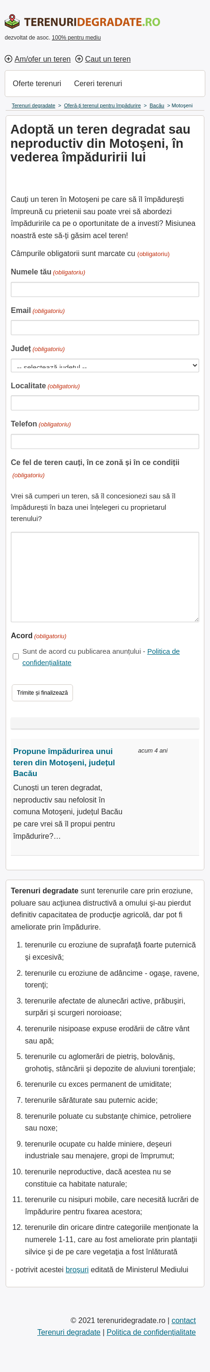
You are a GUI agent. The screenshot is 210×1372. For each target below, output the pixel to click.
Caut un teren (108, 59)
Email (38, 311)
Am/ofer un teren (43, 59)
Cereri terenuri (98, 84)
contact (183, 1320)
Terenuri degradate (68, 1332)
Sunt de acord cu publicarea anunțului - (100, 656)
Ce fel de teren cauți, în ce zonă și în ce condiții (95, 469)
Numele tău (48, 273)
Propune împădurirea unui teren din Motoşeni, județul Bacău (64, 762)
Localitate (45, 387)
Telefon (41, 425)
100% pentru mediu (76, 37)
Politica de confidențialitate (151, 1332)
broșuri (77, 1270)
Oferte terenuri (37, 84)
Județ (38, 349)
